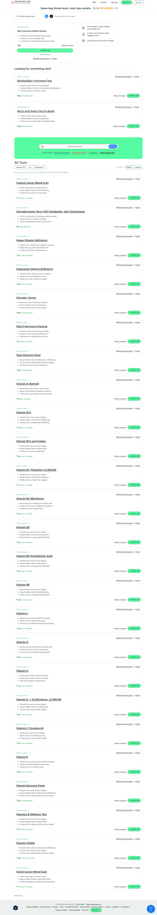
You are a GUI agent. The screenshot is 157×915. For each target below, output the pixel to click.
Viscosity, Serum (26, 297)
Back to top (18, 896)
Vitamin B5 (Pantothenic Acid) (34, 556)
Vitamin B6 (23, 584)
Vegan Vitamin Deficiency (31, 240)
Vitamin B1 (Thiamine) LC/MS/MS (36, 470)
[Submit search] (51, 16)
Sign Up (114, 2)
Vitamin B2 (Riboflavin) (30, 498)
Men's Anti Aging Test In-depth (36, 111)
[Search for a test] (43, 145)
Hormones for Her (79, 152)
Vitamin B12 (23, 412)
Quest (129, 167)
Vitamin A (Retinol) (27, 383)
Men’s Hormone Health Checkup (31, 31)
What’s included (67, 45)
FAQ (94, 2)
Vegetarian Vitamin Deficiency (34, 269)
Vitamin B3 (23, 527)
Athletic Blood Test (107, 152)
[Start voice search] (46, 16)
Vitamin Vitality (25, 843)
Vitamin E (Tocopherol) (30, 728)
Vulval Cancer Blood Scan (31, 871)
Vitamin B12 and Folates (31, 441)
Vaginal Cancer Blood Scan (32, 183)
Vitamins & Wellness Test (31, 814)
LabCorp (138, 167)
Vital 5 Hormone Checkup (31, 326)
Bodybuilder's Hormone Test (34, 80)
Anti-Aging (93, 152)
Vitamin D (22, 642)
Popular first (20, 167)
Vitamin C (22, 613)
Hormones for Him (62, 152)
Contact (103, 2)
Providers (120, 167)
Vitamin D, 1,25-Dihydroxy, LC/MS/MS (38, 699)
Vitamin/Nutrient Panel (30, 785)
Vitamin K (22, 757)
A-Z (30, 167)
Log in (139, 2)
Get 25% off (126, 2)
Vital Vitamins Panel (28, 355)
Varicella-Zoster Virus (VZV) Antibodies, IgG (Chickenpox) (50, 211)
